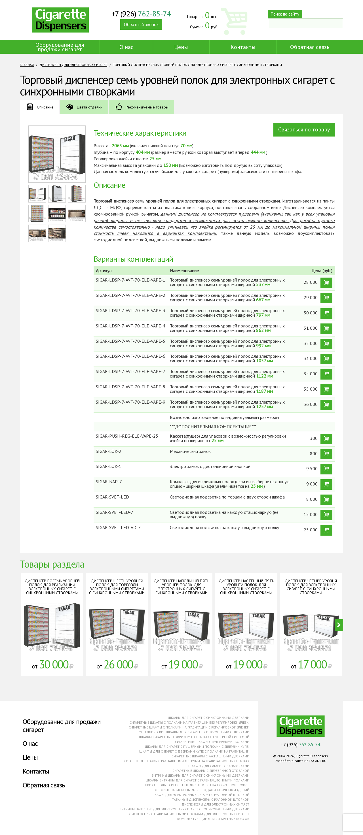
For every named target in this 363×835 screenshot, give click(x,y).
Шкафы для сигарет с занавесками (218, 766)
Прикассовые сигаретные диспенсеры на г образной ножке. (197, 785)
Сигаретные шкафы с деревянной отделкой (210, 770)
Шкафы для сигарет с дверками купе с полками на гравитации (194, 751)
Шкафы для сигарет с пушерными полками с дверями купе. (197, 746)
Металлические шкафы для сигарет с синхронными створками (194, 732)
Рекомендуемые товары (147, 107)
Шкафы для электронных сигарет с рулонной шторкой (200, 795)
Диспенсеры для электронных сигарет (73, 65)
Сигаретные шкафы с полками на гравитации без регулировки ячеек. (189, 722)
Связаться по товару (304, 129)
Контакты (243, 47)
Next (339, 625)
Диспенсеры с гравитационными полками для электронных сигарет (189, 814)
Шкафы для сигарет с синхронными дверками (208, 717)
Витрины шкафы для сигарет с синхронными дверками (200, 775)
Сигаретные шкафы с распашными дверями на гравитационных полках (186, 761)
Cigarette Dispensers (60, 20)
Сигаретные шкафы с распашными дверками (210, 756)
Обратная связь (310, 47)
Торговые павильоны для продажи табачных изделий (201, 790)
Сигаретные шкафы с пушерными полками (212, 742)
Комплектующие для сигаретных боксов (213, 819)
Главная (27, 65)
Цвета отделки (89, 107)
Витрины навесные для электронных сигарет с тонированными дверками (184, 809)
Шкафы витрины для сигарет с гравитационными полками (197, 780)
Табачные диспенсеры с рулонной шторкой (210, 799)
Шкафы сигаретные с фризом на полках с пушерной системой (194, 737)
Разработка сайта (289, 761)
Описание (45, 107)
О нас (126, 47)
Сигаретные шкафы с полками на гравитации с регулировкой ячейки (189, 727)
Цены (181, 47)
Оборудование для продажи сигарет (59, 47)
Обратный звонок (141, 25)
